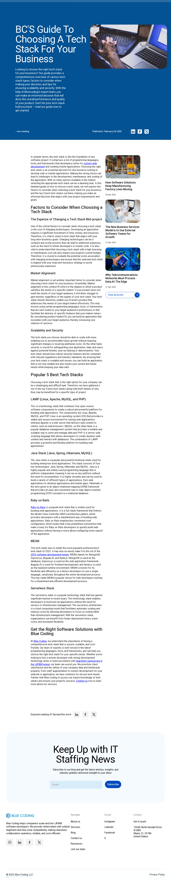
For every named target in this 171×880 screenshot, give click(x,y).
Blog (73, 835)
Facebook (109, 835)
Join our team (78, 851)
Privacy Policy (157, 877)
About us (75, 824)
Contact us (82, 684)
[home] (82, 6)
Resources (76, 846)
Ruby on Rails (38, 511)
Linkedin (108, 829)
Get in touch (140, 824)
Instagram (109, 824)
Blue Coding (40, 645)
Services (75, 829)
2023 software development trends (50, 558)
